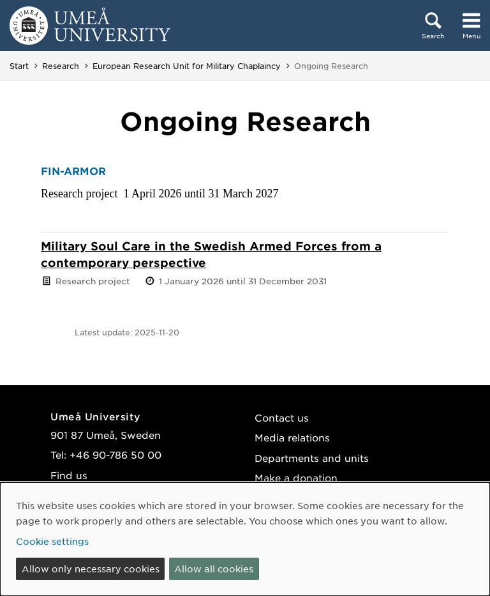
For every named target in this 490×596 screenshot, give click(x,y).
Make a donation (296, 477)
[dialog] (245, 539)
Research (60, 66)
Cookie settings (52, 541)
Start (19, 66)
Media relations (292, 437)
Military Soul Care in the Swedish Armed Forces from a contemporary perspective (211, 254)
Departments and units (312, 458)
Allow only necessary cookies (91, 568)
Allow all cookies (213, 568)
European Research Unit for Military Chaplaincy (187, 66)
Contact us (282, 417)
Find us (68, 475)
